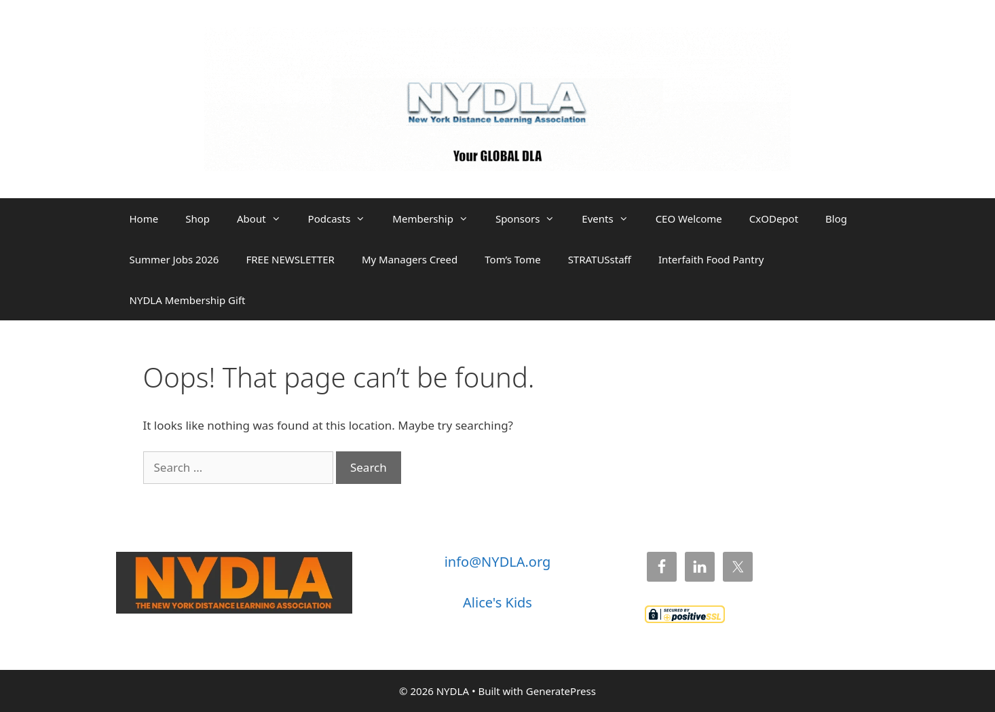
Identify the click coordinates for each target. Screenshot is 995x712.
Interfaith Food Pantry (711, 259)
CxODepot (773, 218)
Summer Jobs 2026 (174, 259)
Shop (197, 218)
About (266, 218)
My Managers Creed (409, 259)
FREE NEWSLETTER (290, 259)
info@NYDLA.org (498, 561)
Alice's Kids (497, 602)
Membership (437, 218)
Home (144, 218)
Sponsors (531, 218)
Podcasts (343, 218)
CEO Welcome (689, 218)
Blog (836, 218)
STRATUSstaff (599, 259)
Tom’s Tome (512, 259)
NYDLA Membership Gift (188, 300)
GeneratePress (561, 691)
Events (611, 218)
